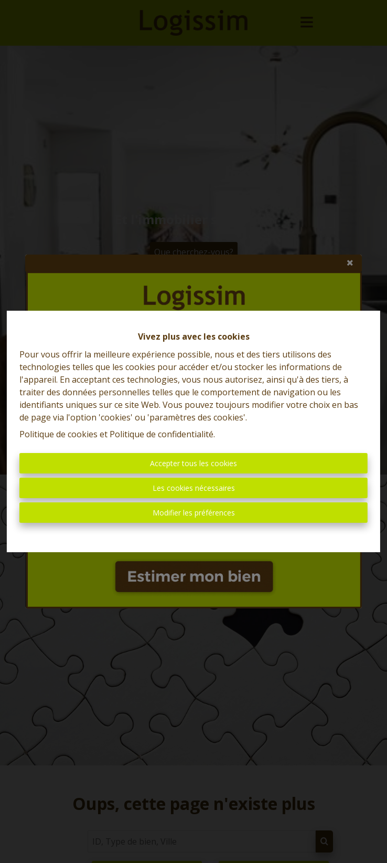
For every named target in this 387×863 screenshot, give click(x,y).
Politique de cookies (58, 434)
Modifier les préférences (194, 513)
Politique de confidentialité (161, 434)
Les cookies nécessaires (194, 488)
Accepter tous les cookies (193, 463)
